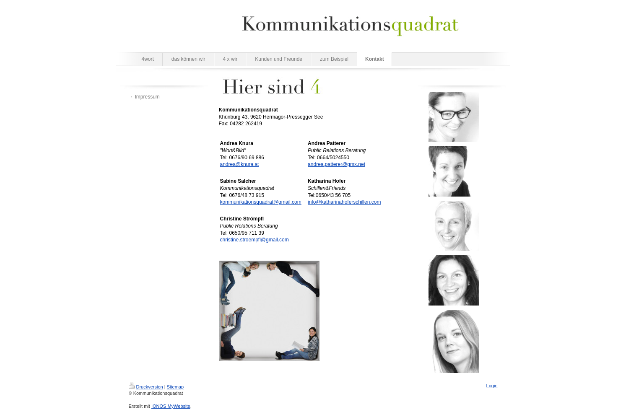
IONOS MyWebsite (170, 406)
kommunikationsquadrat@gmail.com (260, 202)
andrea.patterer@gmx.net (336, 164)
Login (492, 385)
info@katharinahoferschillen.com (344, 202)
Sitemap (175, 386)
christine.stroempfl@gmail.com (254, 240)
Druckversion (146, 386)
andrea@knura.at (239, 164)
